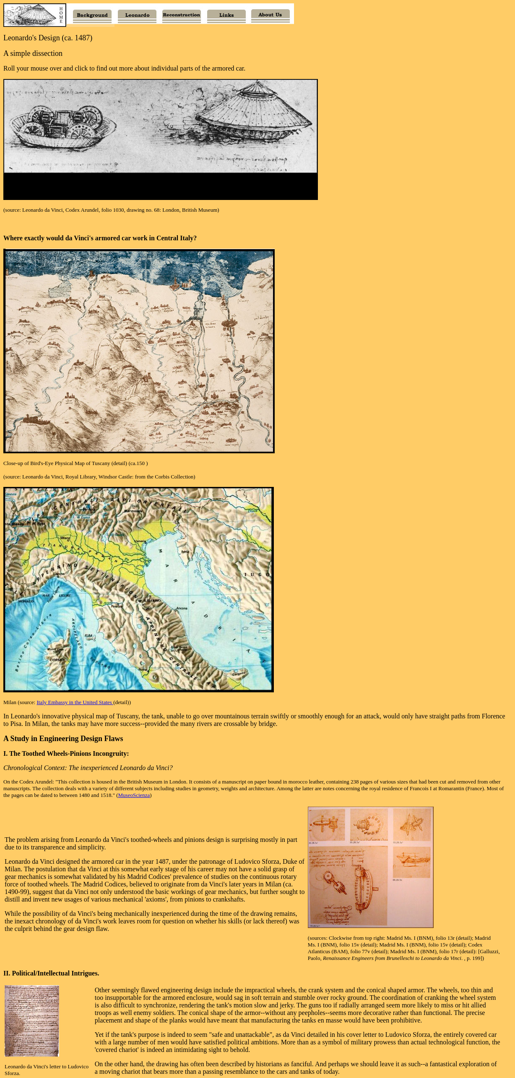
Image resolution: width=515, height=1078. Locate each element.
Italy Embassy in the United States (74, 702)
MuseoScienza (134, 795)
